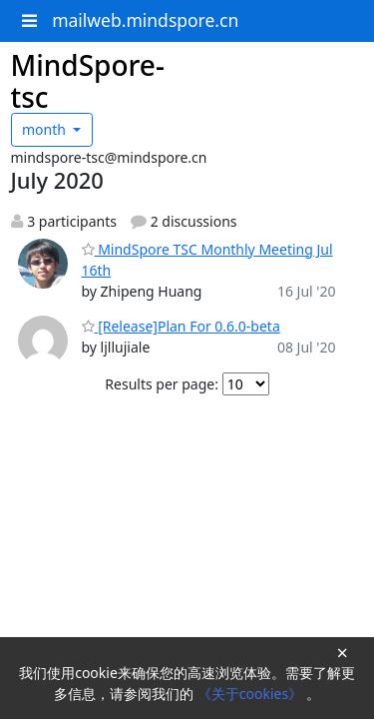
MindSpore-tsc (88, 81)
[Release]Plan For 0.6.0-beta (181, 326)
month (46, 129)
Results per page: (161, 383)
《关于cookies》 (251, 693)
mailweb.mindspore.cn (145, 20)
